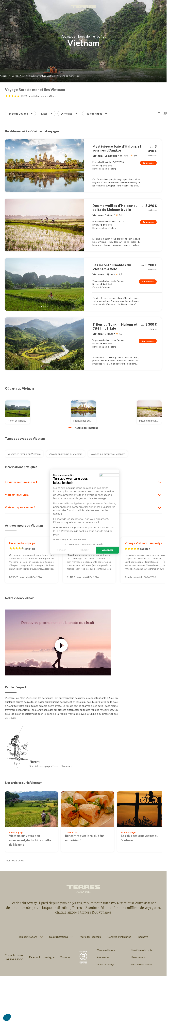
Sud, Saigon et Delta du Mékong (150, 420)
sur (50, 95)
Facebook (35, 957)
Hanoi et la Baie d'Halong (18, 420)
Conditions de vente (141, 949)
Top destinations (27, 936)
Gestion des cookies (141, 964)
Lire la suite (10, 718)
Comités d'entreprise (119, 936)
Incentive (143, 936)
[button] (7, 1017)
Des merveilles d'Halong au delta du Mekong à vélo (114, 208)
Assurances (103, 957)
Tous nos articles (14, 860)
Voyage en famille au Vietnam (24, 453)
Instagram (50, 957)
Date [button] (46, 113)
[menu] (160, 8)
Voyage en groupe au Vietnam (65, 453)
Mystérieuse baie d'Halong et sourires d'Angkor (116, 148)
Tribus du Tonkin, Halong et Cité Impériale (115, 326)
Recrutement (138, 957)
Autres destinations (83, 427)
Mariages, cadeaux (90, 936)
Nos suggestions (58, 936)
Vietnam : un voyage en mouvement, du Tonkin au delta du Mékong (30, 840)
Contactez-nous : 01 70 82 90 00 (14, 957)
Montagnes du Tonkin (84, 420)
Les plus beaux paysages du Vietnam (139, 838)
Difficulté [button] (69, 113)
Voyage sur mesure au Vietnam (108, 453)
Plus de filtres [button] (96, 113)
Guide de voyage (105, 964)
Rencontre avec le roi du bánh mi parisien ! (84, 838)
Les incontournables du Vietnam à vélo (111, 267)
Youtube (65, 957)
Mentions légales (106, 949)
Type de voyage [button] (20, 113)
